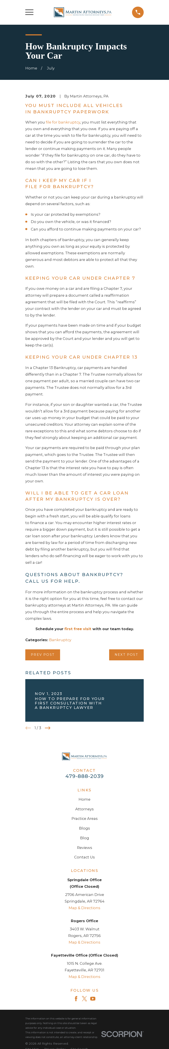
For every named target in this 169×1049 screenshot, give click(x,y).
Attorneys (84, 809)
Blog (84, 838)
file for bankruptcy (63, 122)
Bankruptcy (60, 640)
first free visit (77, 629)
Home (84, 799)
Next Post (126, 655)
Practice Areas (85, 818)
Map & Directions (84, 908)
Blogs (84, 828)
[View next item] (47, 728)
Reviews (84, 847)
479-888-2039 (84, 776)
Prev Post (43, 655)
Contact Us (84, 857)
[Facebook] (76, 998)
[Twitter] (84, 998)
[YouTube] (92, 998)
